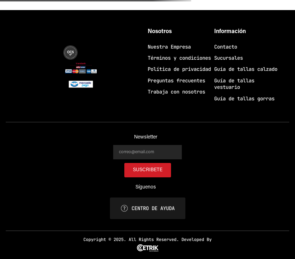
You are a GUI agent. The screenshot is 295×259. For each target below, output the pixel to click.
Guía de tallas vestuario (234, 83)
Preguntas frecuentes (176, 80)
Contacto (225, 47)
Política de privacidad (179, 69)
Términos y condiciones (179, 58)
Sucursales (228, 58)
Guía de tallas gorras (244, 98)
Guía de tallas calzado (245, 69)
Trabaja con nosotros (176, 91)
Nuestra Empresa (169, 47)
